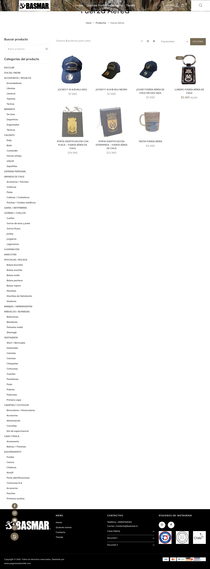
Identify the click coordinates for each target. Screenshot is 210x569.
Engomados (13, 125)
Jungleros (11, 239)
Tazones (11, 99)
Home (79, 5)
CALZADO (9, 135)
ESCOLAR (9, 68)
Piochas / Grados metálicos (21, 203)
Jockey (10, 234)
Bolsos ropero (14, 286)
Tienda (130, 5)
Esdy (9, 140)
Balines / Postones (16, 447)
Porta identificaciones (18, 478)
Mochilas (11, 291)
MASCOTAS (10, 255)
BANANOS (9, 109)
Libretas (11, 88)
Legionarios (13, 244)
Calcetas (11, 353)
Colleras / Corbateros (18, 197)
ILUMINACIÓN (11, 249)
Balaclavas (12, 317)
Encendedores (14, 83)
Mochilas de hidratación (19, 296)
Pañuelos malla (15, 327)
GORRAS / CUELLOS (15, 213)
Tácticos (11, 130)
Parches (11, 493)
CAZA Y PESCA (11, 436)
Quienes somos (97, 5)
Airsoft (10, 473)
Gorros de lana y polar (18, 223)
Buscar (46, 49)
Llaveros (11, 94)
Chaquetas (12, 364)
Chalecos (11, 467)
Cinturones (12, 369)
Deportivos (12, 120)
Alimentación (13, 421)
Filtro (198, 42)
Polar (9, 384)
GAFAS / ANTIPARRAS (15, 208)
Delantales (12, 348)
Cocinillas (12, 426)
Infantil (10, 161)
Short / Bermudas (16, 343)
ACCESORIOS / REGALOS (17, 78)
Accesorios (12, 416)
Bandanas (12, 322)
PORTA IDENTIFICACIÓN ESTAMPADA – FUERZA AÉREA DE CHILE (111, 146)
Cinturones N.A (14, 483)
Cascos (10, 462)
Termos (10, 104)
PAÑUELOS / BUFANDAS (17, 312)
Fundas (10, 457)
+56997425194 (124, 524)
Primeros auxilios (15, 499)
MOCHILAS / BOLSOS (15, 260)
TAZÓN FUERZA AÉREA (150, 143)
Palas (10, 192)
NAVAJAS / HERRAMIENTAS (18, 306)
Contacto (116, 5)
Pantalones (12, 379)
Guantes (11, 374)
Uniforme (11, 187)
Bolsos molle (13, 275)
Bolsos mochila (14, 270)
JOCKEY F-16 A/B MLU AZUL (72, 90)
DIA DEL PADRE (12, 73)
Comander (12, 151)
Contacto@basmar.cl (127, 528)
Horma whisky (14, 156)
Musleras (11, 301)
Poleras (11, 390)
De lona (11, 114)
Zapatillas (12, 166)
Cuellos (10, 218)
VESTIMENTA (11, 338)
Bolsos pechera (15, 281)
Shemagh (12, 332)
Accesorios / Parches (18, 182)
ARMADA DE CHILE (14, 177)
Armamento (13, 441)
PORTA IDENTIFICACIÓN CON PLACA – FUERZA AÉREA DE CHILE (72, 146)
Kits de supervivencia (18, 431)
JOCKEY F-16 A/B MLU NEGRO (111, 90)
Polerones (12, 395)
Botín (9, 146)
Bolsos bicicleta (15, 265)
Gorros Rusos (13, 229)
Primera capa (14, 400)
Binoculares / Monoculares (21, 410)
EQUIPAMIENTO (12, 452)
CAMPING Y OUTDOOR (16, 405)
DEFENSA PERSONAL (15, 171)
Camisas (11, 358)
